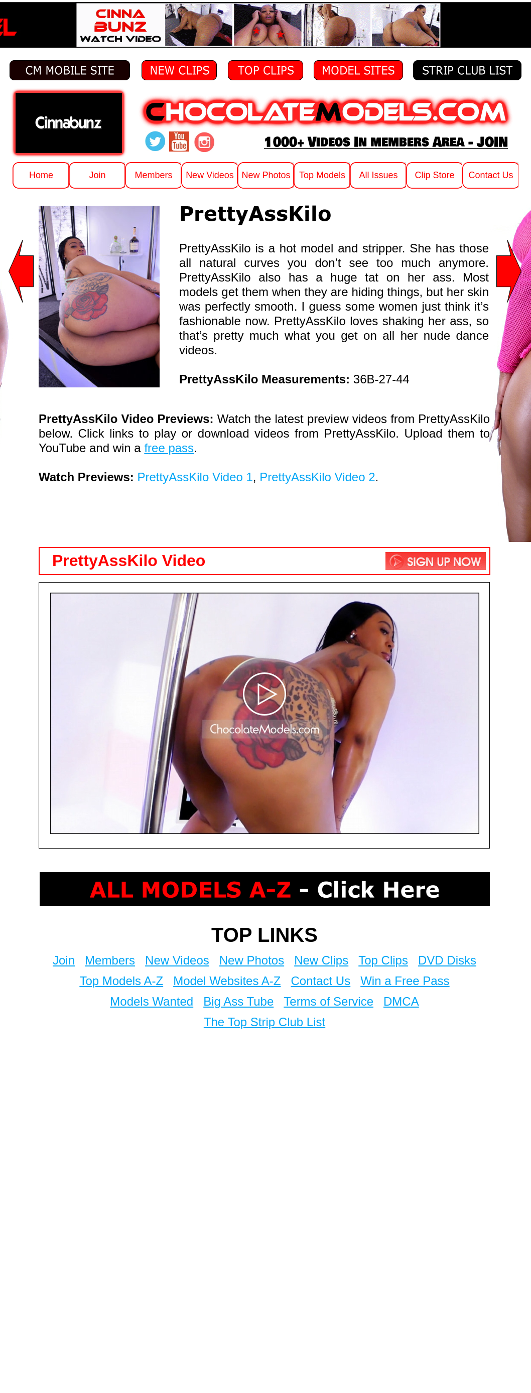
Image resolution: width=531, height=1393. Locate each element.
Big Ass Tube (238, 1001)
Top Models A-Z (121, 981)
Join (64, 960)
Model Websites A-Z (227, 981)
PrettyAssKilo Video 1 (195, 477)
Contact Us (320, 981)
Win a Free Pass (404, 981)
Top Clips (383, 960)
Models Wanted (151, 1001)
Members (110, 960)
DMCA (401, 1001)
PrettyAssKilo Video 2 (317, 477)
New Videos (177, 960)
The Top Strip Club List (264, 1022)
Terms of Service (328, 1001)
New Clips (321, 960)
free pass (169, 448)
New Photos (251, 960)
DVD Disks (447, 960)
